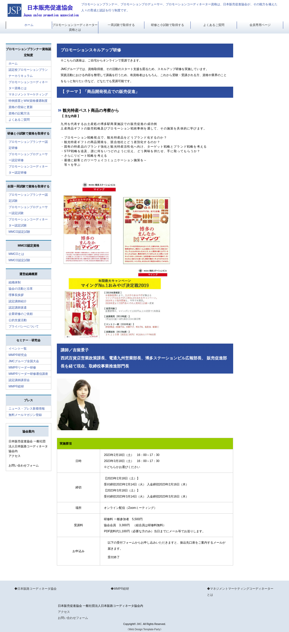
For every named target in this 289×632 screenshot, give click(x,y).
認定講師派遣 (18, 307)
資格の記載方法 (19, 113)
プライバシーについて (24, 326)
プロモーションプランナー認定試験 (28, 198)
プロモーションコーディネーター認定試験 (28, 222)
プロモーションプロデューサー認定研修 (28, 157)
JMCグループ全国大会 (24, 361)
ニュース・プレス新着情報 (27, 408)
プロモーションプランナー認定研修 (28, 145)
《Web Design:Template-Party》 (144, 629)
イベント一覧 (18, 348)
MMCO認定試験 (19, 232)
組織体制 (15, 282)
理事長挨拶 (16, 295)
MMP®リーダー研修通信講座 (28, 374)
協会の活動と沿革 (21, 288)
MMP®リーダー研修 (22, 367)
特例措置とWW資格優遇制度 (28, 101)
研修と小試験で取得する (167, 25)
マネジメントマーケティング (28, 94)
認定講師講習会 (19, 380)
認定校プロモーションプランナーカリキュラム (28, 73)
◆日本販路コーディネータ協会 (35, 588)
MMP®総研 (16, 386)
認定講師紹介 (18, 301)
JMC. (139, 624)
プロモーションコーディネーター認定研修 (28, 169)
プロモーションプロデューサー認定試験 (28, 210)
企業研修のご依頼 (21, 314)
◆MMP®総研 (120, 588)
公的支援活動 (18, 320)
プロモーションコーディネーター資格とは (75, 27)
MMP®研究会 (18, 355)
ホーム (28, 25)
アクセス (15, 456)
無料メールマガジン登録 (25, 415)
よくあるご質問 (213, 25)
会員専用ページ (260, 25)
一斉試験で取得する (121, 25)
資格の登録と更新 (21, 107)
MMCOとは (16, 254)
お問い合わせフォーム (24, 465)
